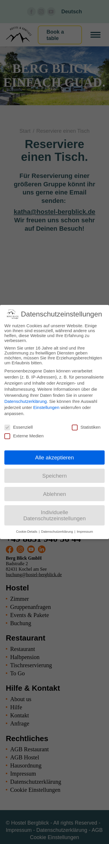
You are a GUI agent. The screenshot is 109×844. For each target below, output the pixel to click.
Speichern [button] (54, 476)
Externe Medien (24, 435)
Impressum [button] (85, 531)
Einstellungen (46, 407)
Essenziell (18, 427)
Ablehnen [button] (54, 494)
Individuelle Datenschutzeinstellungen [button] (54, 515)
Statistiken (86, 427)
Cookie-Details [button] (27, 531)
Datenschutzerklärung (25, 401)
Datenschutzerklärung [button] (57, 531)
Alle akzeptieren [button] (54, 457)
